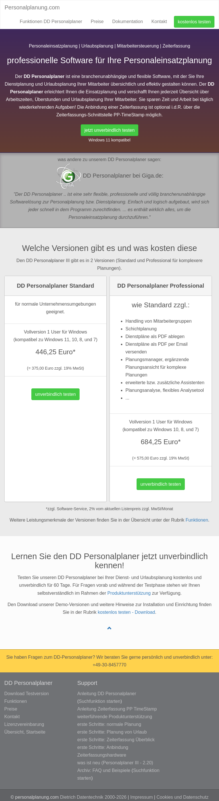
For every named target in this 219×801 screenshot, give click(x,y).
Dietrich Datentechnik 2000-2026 (93, 797)
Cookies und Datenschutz (182, 797)
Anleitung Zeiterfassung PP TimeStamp (117, 709)
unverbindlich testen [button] (55, 394)
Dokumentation (127, 21)
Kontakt (159, 21)
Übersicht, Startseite (24, 732)
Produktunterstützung (129, 593)
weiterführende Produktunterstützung (114, 716)
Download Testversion (26, 693)
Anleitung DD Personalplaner (106, 693)
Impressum (141, 797)
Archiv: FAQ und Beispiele (103, 770)
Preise (97, 21)
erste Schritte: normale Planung (109, 724)
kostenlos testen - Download (126, 612)
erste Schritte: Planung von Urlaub (112, 732)
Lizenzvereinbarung (24, 724)
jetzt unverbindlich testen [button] (109, 130)
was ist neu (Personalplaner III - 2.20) (115, 762)
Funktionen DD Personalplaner (51, 21)
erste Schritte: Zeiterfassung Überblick (116, 739)
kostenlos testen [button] (194, 21)
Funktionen (197, 520)
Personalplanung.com (32, 7)
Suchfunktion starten (99, 701)
